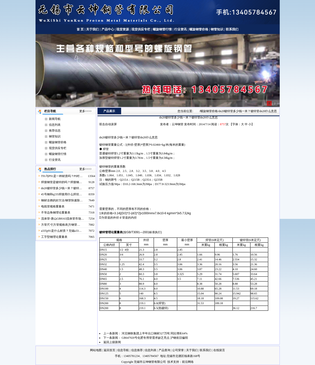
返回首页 (109, 350)
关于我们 (92, 29)
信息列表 (55, 124)
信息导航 (123, 350)
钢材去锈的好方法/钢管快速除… (62, 200)
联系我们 (232, 29)
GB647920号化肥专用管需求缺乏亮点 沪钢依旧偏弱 (155, 337)
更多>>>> (85, 111)
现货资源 (123, 29)
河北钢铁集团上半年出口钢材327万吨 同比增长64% (155, 333)
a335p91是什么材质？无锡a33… (61, 230)
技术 (170, 362)
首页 (196, 111)
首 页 (80, 29)
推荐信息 (55, 130)
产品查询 (164, 350)
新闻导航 (55, 119)
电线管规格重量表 (52, 206)
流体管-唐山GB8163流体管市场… (62, 218)
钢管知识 (217, 29)
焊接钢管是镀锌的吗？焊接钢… (61, 182)
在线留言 (219, 350)
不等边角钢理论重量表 (55, 212)
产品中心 (107, 29)
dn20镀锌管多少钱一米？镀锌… (61, 188)
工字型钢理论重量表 (54, 237)
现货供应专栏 (140, 29)
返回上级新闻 (112, 342)
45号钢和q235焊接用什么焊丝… (61, 194)
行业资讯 (180, 29)
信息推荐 (137, 350)
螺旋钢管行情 (162, 29)
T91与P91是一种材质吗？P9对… (62, 176)
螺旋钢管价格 (199, 29)
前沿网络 (188, 362)
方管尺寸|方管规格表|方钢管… (60, 224)
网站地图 (96, 350)
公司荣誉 (178, 350)
